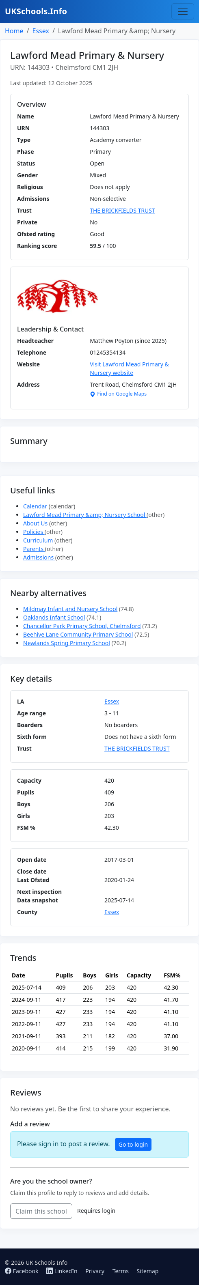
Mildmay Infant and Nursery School (70, 609)
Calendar (36, 506)
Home (14, 30)
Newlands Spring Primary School (66, 643)
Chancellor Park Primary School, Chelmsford (82, 626)
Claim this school (41, 1211)
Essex (40, 30)
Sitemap (148, 1271)
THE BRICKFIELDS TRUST (122, 210)
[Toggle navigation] (182, 11)
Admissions (39, 557)
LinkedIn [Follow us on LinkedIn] (62, 1271)
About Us (36, 523)
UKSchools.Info (36, 11)
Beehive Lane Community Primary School (78, 634)
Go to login (133, 1144)
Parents (34, 549)
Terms (120, 1271)
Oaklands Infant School (54, 617)
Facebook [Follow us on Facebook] (22, 1271)
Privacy (94, 1271)
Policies (34, 532)
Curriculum (38, 540)
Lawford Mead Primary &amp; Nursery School (85, 515)
